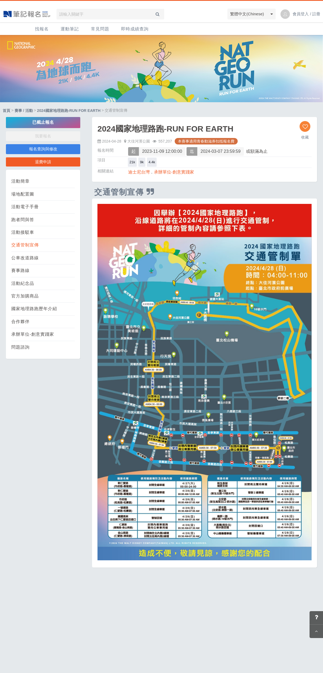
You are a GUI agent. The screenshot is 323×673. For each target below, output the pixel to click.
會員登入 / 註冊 (306, 14)
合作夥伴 (20, 321)
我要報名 (43, 136)
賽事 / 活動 (24, 110)
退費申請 (43, 162)
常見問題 (100, 29)
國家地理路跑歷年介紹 (34, 308)
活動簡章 (20, 181)
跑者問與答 (22, 219)
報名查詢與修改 (43, 149)
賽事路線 (20, 270)
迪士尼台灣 (139, 172)
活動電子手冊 (25, 206)
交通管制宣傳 (25, 245)
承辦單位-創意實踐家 (32, 334)
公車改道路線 (25, 258)
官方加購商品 (25, 296)
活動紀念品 (22, 283)
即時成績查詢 (135, 29)
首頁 (6, 110)
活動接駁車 (22, 232)
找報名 (42, 29)
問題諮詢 (20, 347)
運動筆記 (70, 29)
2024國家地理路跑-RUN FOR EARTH (69, 110)
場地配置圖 (22, 194)
